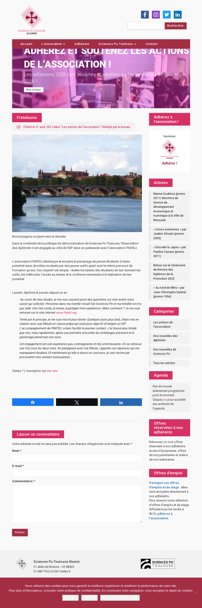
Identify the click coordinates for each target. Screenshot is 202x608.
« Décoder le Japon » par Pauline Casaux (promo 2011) (169, 252)
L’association (53, 44)
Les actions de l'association (80, 127)
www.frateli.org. (67, 312)
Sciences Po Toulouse (117, 44)
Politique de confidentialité (120, 597)
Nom (16, 450)
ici (165, 399)
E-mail (18, 466)
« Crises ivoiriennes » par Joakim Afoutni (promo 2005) (169, 234)
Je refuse (89, 597)
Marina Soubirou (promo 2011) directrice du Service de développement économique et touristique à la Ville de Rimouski (169, 207)
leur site (52, 371)
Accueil (26, 44)
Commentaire (23, 481)
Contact (152, 44)
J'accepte (70, 597)
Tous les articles (164, 363)
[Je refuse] (196, 592)
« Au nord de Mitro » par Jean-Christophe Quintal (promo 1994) (169, 292)
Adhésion (82, 44)
